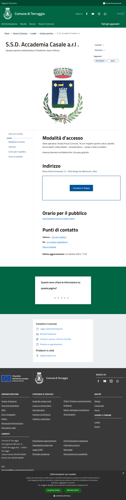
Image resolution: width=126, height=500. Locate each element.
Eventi (97, 426)
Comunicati (99, 405)
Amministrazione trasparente (76, 440)
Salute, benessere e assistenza (76, 409)
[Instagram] (93, 13)
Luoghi (33, 33)
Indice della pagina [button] (16, 134)
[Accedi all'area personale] (112, 3)
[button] (63, 496)
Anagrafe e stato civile (42, 401)
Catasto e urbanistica (41, 418)
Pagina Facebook (49, 247)
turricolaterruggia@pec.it (57, 242)
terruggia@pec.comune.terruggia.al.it (17, 470)
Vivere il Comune (20, 33)
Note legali (68, 449)
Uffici (3, 410)
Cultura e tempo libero (42, 405)
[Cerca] (122, 14)
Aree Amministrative (10, 405)
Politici (4, 418)
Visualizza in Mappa (81, 188)
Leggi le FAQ (38, 449)
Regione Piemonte (9, 3)
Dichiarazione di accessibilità (75, 454)
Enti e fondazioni (8, 414)
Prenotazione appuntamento (44, 440)
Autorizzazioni (69, 414)
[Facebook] (81, 13)
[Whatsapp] (99, 13)
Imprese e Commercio (41, 414)
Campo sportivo (46, 33)
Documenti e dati (8, 427)
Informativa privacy (72, 445)
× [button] (123, 473)
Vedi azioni (100, 50)
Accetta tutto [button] (53, 490)
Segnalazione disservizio (43, 445)
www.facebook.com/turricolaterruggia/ (58, 218)
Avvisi (96, 410)
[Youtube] (87, 13)
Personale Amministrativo (12, 423)
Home (6, 33)
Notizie (97, 401)
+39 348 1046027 (58, 237)
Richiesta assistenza (41, 454)
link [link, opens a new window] (86, 485)
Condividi (100, 45)
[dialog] (63, 485)
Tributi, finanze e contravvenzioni (77, 401)
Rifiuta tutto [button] (73, 490)
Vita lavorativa (39, 410)
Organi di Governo (9, 401)
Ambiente (68, 405)
